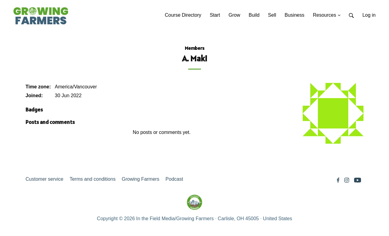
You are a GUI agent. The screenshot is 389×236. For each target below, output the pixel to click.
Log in (369, 15)
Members (195, 48)
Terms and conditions (92, 179)
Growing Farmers (141, 179)
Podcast (174, 179)
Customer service (44, 179)
